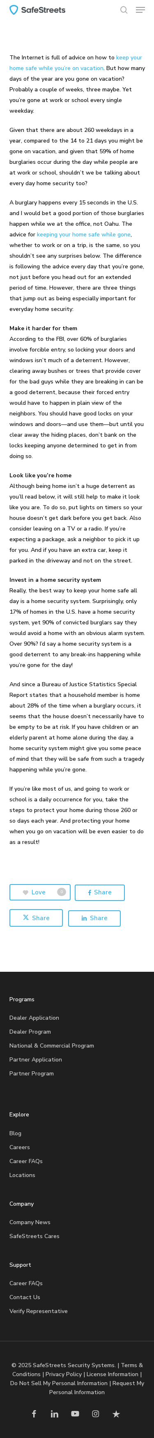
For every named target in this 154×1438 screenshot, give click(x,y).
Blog (15, 1133)
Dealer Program (30, 1032)
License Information (112, 1374)
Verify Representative (38, 1311)
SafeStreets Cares (34, 1236)
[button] (140, 10)
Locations (22, 1175)
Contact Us (24, 1297)
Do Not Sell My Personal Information (59, 1383)
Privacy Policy (64, 1374)
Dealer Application (34, 1018)
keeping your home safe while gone (84, 234)
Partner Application (35, 1060)
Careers (19, 1147)
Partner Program (31, 1073)
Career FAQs (26, 1161)
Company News (30, 1222)
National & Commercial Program (51, 1046)
